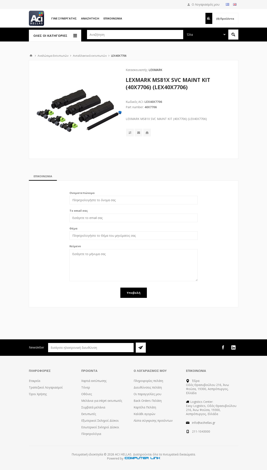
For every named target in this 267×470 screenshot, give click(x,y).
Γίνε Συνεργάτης (64, 18)
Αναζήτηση (90, 18)
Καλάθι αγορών (144, 414)
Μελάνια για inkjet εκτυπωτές (101, 401)
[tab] (43, 176)
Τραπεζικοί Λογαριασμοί (46, 387)
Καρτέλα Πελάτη (145, 407)
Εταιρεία (34, 381)
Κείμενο (75, 246)
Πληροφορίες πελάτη (148, 381)
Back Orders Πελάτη (148, 401)
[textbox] (135, 34)
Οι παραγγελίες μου (147, 394)
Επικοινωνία (112, 18)
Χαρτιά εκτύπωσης (93, 381)
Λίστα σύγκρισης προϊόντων (153, 420)
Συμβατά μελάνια (93, 407)
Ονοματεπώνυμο (82, 193)
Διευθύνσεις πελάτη (148, 387)
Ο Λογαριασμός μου (206, 4)
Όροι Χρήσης (38, 394)
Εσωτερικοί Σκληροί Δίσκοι (100, 427)
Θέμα (73, 228)
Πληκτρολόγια (91, 434)
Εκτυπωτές (88, 414)
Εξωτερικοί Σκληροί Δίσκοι (100, 420)
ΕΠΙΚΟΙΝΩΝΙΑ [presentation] (43, 176)
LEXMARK (155, 70)
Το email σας (78, 211)
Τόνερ (85, 387)
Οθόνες (86, 394)
